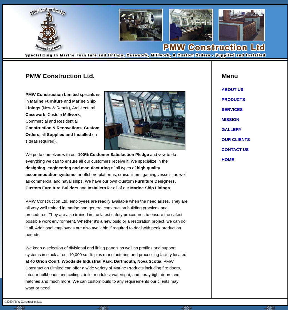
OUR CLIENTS (236, 139)
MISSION (230, 119)
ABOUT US (232, 89)
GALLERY (231, 129)
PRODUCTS (233, 99)
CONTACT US (235, 149)
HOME (228, 159)
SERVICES (232, 109)
